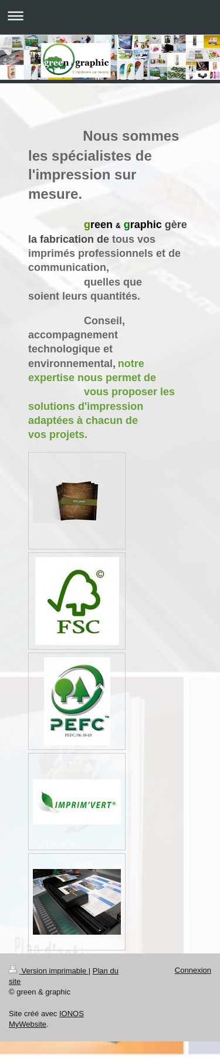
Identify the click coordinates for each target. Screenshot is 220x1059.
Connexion (193, 970)
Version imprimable (49, 970)
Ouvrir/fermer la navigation (110, 15)
